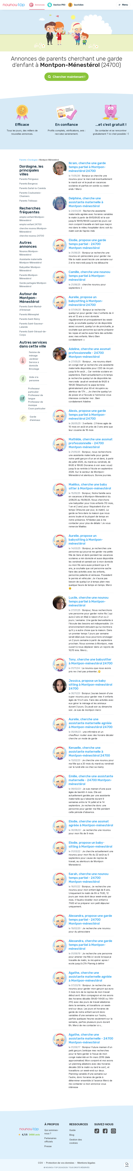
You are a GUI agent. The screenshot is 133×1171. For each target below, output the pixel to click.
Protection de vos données (60, 1162)
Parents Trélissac (28, 200)
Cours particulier (36, 408)
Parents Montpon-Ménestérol (28, 277)
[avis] (29, 1134)
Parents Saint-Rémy (29, 319)
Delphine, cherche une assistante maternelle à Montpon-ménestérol (86, 202)
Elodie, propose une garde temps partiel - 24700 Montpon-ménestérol (87, 244)
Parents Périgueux (29, 179)
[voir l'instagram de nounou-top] (113, 1130)
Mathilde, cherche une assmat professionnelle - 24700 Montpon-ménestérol (90, 443)
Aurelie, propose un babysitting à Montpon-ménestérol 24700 (86, 301)
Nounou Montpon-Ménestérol (28, 253)
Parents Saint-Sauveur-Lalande (31, 325)
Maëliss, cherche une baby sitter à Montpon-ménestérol (90, 486)
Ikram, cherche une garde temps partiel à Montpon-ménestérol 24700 (87, 167)
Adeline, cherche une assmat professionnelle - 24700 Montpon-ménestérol (90, 353)
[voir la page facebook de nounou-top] (105, 1130)
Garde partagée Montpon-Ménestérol (33, 285)
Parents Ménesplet (29, 314)
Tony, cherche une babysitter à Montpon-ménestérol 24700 (90, 661)
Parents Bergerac (28, 183)
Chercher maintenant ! (66, 77)
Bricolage (34, 368)
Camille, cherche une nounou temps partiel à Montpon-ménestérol (89, 276)
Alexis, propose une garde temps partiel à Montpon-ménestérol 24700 (87, 414)
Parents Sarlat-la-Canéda (32, 188)
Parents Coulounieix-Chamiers (30, 194)
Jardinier (33, 358)
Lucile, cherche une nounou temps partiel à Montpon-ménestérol (88, 601)
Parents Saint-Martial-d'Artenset (30, 308)
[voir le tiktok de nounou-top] (96, 1130)
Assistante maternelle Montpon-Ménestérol (30, 261)
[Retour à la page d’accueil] (14, 5)
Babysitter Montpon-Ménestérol (30, 269)
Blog (71, 1134)
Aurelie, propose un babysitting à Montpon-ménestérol (86, 539)
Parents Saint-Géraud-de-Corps (32, 333)
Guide (72, 1130)
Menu (123, 4)
